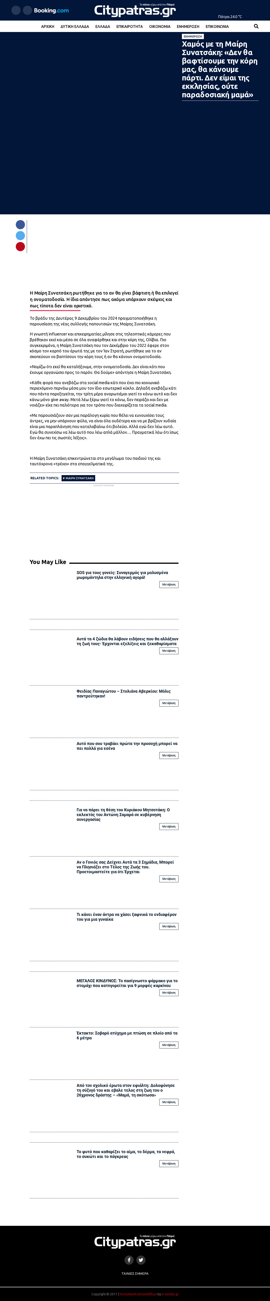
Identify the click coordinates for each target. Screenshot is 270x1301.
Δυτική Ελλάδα (75, 26)
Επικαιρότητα (129, 26)
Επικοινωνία (217, 26)
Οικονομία (159, 26)
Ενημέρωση (188, 26)
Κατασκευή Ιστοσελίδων (138, 1294)
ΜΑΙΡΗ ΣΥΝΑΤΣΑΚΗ (80, 478)
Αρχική (47, 26)
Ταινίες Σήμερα (135, 1273)
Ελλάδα (102, 26)
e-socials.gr (170, 1294)
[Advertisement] (104, 520)
